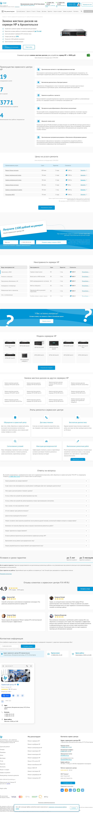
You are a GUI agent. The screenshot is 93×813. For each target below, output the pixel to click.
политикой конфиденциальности (23, 245)
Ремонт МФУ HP (32, 768)
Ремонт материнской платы (13, 175)
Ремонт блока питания (11, 170)
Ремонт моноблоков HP (34, 764)
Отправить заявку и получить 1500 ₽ (51, 242)
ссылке (8, 783)
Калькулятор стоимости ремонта (9, 775)
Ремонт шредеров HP (34, 758)
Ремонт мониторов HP (34, 754)
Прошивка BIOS (10, 194)
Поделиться (62, 790)
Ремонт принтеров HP (34, 751)
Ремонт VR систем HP (34, 761)
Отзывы (39, 11)
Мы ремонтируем (8, 11)
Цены (28, 11)
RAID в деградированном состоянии (39, 281)
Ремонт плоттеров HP (34, 771)
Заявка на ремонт (67, 11)
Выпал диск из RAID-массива (37, 276)
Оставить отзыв (85, 589)
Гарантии (50, 11)
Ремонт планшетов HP (34, 778)
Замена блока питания (12, 185)
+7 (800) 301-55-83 (50, 3)
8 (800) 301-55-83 (66, 751)
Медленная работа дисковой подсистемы (37, 291)
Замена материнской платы (13, 180)
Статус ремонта (88, 11)
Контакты (76, 11)
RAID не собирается (35, 285)
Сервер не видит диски (36, 272)
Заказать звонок (46, 321)
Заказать (84, 170)
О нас (33, 11)
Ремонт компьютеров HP (35, 747)
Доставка (44, 11)
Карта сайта (3, 788)
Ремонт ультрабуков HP (34, 774)
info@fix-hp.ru (65, 755)
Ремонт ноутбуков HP (34, 744)
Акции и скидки (58, 11)
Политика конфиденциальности (46, 802)
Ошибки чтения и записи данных (38, 296)
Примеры (3, 752)
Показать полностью (6, 574)
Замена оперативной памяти (13, 190)
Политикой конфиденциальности (33, 649)
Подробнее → (85, 272)
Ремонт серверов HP (34, 741)
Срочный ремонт (21, 11)
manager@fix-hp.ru (66, 759)
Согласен (73, 808)
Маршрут (6, 696)
